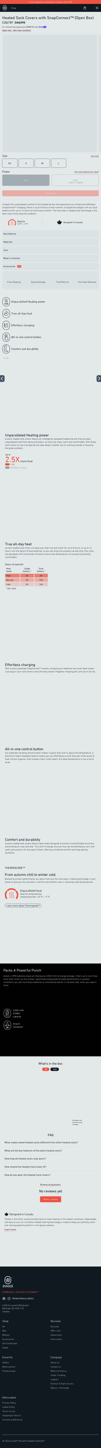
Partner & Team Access (62, 1383)
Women (6, 1335)
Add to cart (50, 193)
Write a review (51, 1199)
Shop (13, 7)
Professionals (8, 1371)
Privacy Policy (9, 1402)
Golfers (5, 1362)
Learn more (10, 1229)
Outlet (5, 1347)
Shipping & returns (11, 1415)
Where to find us (59, 1371)
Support (54, 1379)
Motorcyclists (8, 1366)
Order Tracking (58, 1375)
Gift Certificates (9, 1343)
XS (9, 163)
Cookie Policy (8, 1407)
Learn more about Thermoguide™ (23, 905)
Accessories (8, 1339)
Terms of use (8, 1411)
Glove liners (56, 1335)
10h (55, 1069)
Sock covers (56, 1339)
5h (45, 1069)
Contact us (56, 1366)
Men (4, 1330)
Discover (55, 1326)
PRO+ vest (56, 1330)
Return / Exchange (60, 1388)
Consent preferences (12, 1419)
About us (55, 1362)
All (3, 1326)
